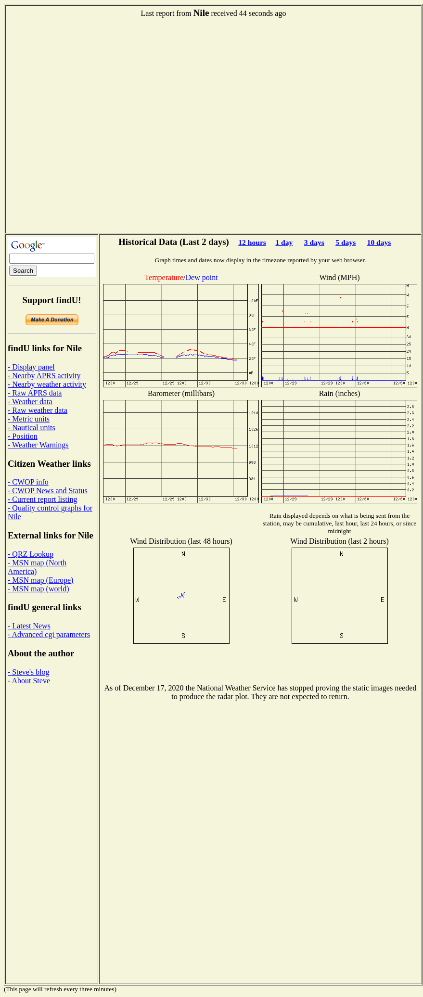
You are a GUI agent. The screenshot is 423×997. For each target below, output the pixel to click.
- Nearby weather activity (47, 384)
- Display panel (31, 367)
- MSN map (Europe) (40, 580)
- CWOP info (28, 482)
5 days (345, 242)
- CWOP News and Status (48, 490)
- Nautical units (31, 427)
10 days (379, 242)
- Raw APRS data (35, 393)
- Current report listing (42, 499)
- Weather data (30, 401)
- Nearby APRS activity (44, 375)
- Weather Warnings (38, 445)
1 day (284, 242)
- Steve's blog (28, 672)
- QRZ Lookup (30, 554)
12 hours (252, 242)
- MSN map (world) (38, 589)
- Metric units (29, 419)
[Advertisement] (102, 129)
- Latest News (29, 626)
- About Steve (29, 681)
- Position (23, 436)
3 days (314, 242)
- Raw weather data (37, 410)
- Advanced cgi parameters (49, 634)
